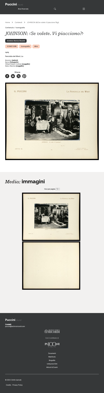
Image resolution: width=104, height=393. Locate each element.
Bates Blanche (10, 66)
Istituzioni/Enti (52, 364)
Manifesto (52, 357)
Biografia (52, 360)
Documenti (52, 353)
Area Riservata (23, 9)
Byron (7, 62)
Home (7, 22)
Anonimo (8, 60)
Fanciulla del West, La (14, 56)
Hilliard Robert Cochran (13, 64)
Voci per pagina (49, 189)
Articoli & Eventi (52, 367)
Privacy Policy (17, 385)
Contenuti (18, 22)
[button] (52, 159)
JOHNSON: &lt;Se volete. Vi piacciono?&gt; (43, 22)
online (14, 5)
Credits (8, 385)
